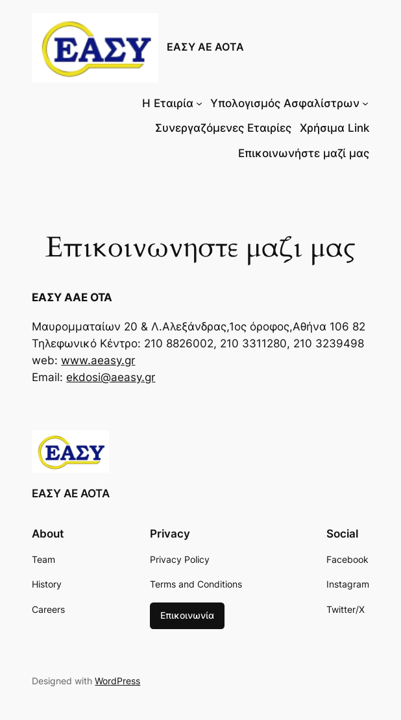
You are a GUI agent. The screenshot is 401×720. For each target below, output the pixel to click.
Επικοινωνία (187, 615)
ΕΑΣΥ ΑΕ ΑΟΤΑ (205, 47)
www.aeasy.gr (98, 360)
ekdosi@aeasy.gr (110, 377)
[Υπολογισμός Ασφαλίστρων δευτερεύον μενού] (365, 103)
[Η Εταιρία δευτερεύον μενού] (199, 103)
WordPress (117, 680)
